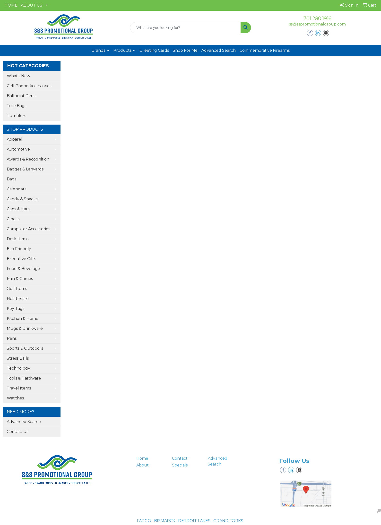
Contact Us (17, 431)
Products (122, 50)
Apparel (14, 139)
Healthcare (18, 298)
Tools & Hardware (24, 378)
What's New (18, 76)
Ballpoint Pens (21, 95)
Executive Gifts (21, 258)
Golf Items (17, 288)
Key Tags (15, 308)
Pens (12, 338)
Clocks (13, 219)
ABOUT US (31, 5)
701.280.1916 (317, 18)
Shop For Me (185, 50)
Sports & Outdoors (25, 348)
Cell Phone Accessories (29, 86)
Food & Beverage (23, 268)
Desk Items (17, 239)
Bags (11, 179)
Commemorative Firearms (265, 50)
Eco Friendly (19, 248)
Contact (180, 458)
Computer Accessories (28, 229)
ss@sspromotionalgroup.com (317, 24)
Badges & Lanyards (25, 169)
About (142, 465)
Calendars (16, 189)
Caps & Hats (18, 209)
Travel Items (19, 388)
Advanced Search (218, 50)
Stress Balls (18, 358)
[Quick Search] (185, 27)
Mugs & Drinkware (25, 328)
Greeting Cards (154, 50)
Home (142, 458)
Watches (15, 398)
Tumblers (16, 115)
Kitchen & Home (22, 318)
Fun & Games (20, 278)
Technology (18, 368)
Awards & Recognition (28, 159)
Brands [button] (98, 50)
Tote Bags (16, 105)
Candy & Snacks (22, 199)
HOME (11, 5)
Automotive (18, 149)
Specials (180, 465)
